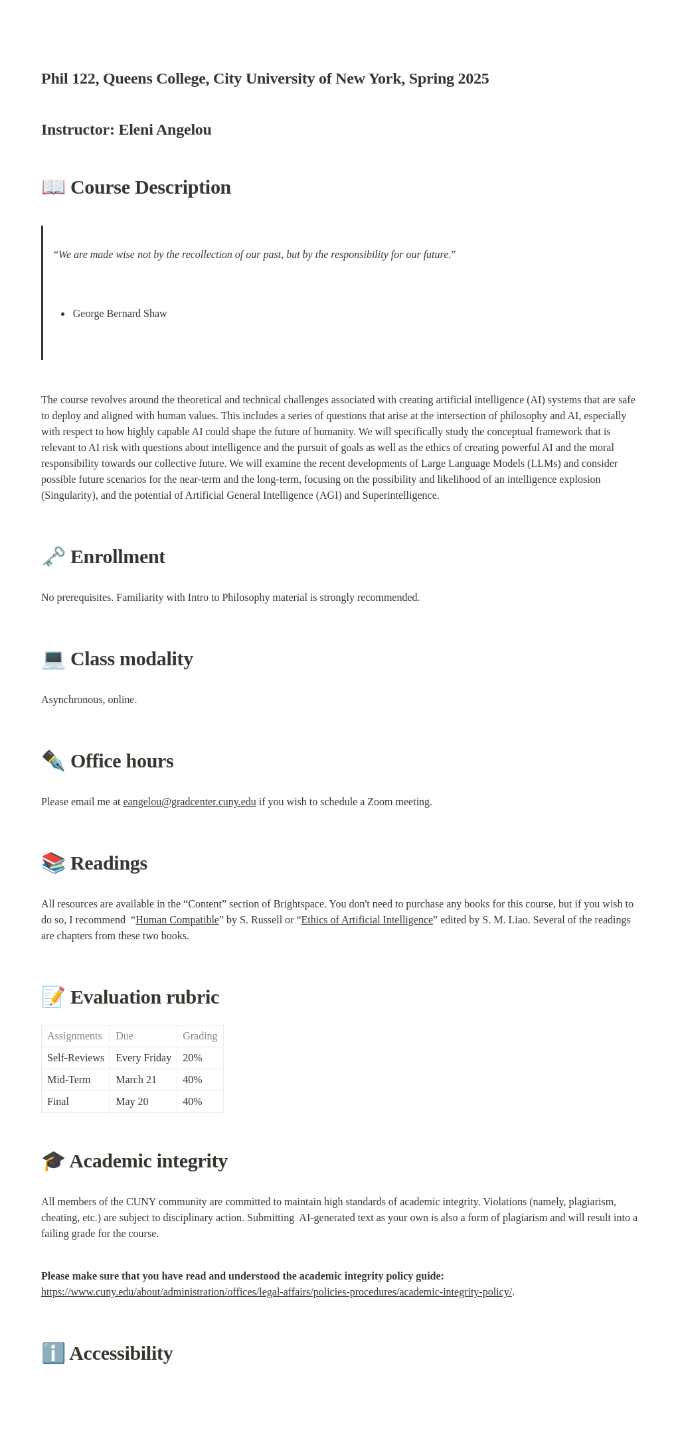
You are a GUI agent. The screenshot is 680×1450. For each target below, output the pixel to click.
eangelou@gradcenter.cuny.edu (190, 801)
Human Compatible (177, 919)
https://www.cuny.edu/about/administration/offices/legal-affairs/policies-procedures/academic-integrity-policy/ (276, 1291)
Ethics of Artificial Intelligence (367, 919)
